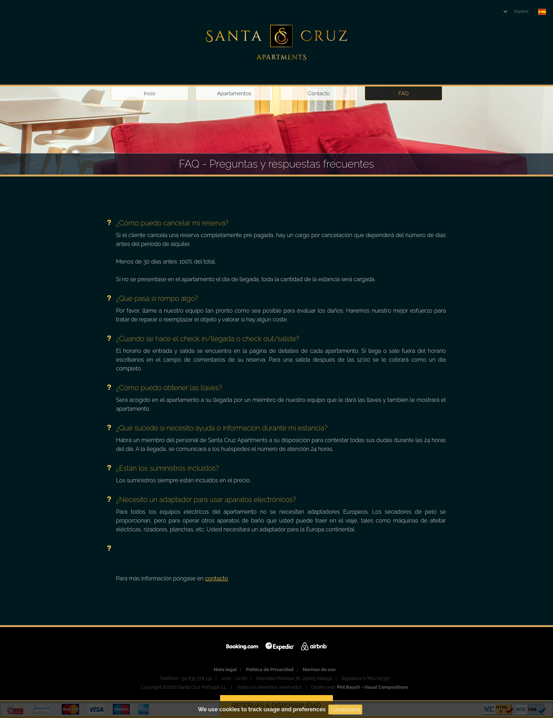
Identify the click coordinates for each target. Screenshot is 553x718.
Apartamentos (234, 93)
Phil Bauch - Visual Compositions (372, 687)
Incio (149, 93)
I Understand (345, 709)
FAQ (404, 93)
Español (521, 11)
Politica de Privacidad (269, 669)
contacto (216, 578)
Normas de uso (319, 669)
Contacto (319, 93)
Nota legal (225, 669)
